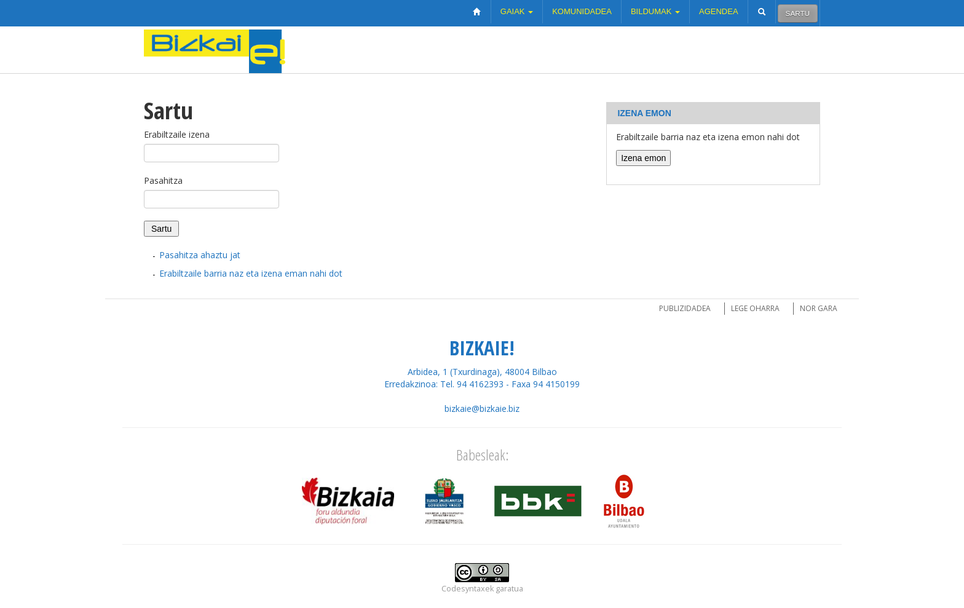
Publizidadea (685, 308)
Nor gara (818, 308)
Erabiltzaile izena (177, 134)
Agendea (718, 11)
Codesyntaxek (467, 588)
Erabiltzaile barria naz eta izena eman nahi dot (250, 273)
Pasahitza (163, 180)
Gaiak (516, 11)
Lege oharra (755, 308)
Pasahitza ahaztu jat (199, 255)
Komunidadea (582, 11)
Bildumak (655, 11)
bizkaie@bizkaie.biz (482, 408)
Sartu (798, 13)
